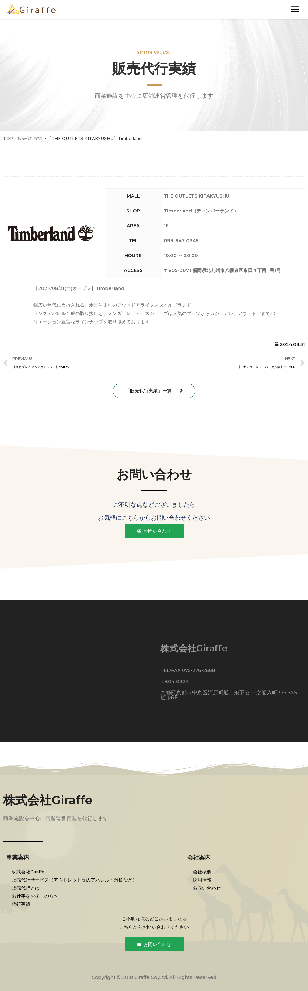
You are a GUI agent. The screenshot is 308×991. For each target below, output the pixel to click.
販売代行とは (26, 888)
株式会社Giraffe (49, 800)
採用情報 (202, 880)
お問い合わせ (207, 888)
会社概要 (202, 872)
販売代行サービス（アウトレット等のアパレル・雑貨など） (75, 880)
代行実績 (21, 904)
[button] (295, 9)
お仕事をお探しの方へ (35, 896)
